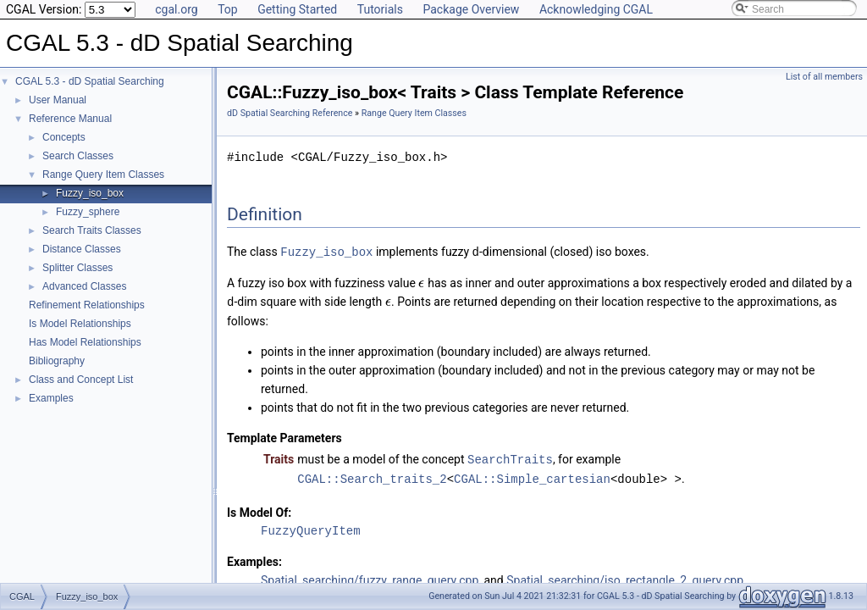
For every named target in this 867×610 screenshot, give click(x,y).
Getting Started (297, 9)
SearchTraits (510, 457)
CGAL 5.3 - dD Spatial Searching (89, 81)
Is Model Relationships (80, 324)
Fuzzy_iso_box (90, 193)
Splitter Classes (77, 268)
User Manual (57, 100)
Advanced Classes (84, 286)
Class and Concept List (81, 379)
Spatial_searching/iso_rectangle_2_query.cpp (624, 577)
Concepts (64, 137)
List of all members (824, 76)
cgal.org (176, 9)
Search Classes (77, 156)
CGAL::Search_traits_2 (371, 476)
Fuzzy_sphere (87, 212)
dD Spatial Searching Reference (289, 113)
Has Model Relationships (85, 342)
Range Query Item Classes (103, 174)
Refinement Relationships (87, 305)
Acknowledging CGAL (596, 9)
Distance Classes (81, 249)
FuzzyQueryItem (311, 527)
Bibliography (57, 361)
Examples (51, 398)
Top (228, 9)
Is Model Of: (259, 509)
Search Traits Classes (91, 230)
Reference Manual (70, 119)
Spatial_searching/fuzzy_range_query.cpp (369, 577)
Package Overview (470, 9)
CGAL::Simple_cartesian (532, 476)
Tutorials (380, 9)
